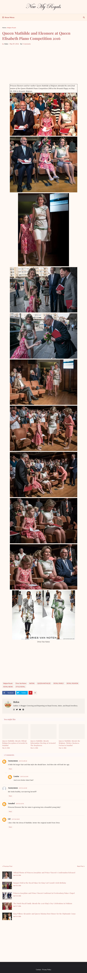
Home (4, 27)
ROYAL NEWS (8, 687)
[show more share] (35, 693)
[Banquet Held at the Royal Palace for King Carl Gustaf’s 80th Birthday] (7, 885)
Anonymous (13, 760)
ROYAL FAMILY (59, 683)
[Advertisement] (43, 65)
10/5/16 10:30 (23, 788)
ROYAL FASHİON (72, 683)
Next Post (80, 866)
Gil (9, 819)
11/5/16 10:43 (15, 819)
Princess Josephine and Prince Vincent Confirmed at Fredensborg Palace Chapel (44, 893)
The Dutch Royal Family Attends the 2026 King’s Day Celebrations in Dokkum (42, 903)
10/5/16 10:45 (24, 776)
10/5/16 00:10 (23, 761)
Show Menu (9, 17)
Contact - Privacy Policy (43, 969)
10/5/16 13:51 (20, 803)
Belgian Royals (11, 27)
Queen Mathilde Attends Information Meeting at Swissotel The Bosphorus (43, 743)
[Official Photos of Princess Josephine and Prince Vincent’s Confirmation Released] (7, 875)
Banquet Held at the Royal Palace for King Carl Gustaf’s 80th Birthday (39, 883)
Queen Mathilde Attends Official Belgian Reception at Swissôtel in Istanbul (14, 743)
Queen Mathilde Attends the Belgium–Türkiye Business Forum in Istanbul (69, 743)
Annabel (11, 803)
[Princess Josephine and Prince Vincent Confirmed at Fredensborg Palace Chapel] (7, 896)
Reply (10, 769)
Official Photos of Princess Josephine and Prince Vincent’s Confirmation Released (44, 872)
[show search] (84, 17)
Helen (16, 701)
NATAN (31, 683)
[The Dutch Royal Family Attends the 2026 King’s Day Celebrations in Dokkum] (7, 906)
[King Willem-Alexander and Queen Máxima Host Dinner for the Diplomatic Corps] (7, 916)
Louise (16, 776)
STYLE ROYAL (20, 687)
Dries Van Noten (21, 683)
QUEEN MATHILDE (44, 683)
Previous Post (7, 866)
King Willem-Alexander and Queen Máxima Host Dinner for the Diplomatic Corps (44, 914)
